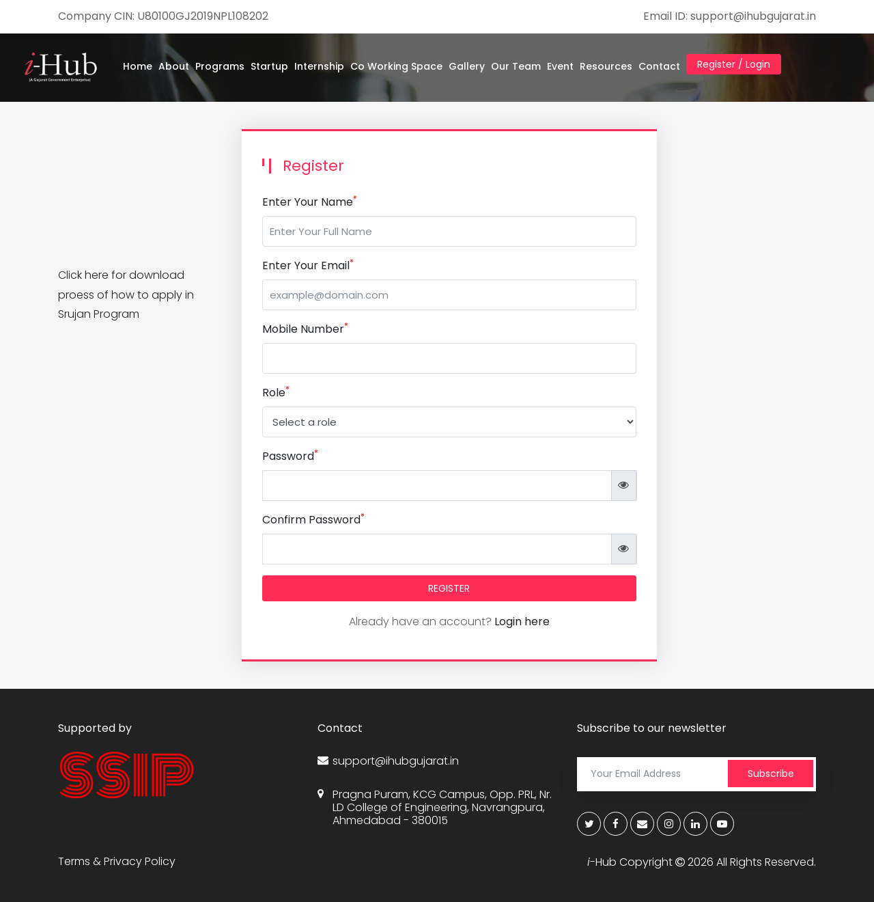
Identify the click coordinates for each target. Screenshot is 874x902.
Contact (659, 66)
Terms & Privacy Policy (116, 861)
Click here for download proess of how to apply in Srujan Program (126, 295)
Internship (319, 66)
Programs (219, 66)
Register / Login (733, 64)
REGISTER (449, 588)
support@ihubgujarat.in (388, 760)
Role (276, 392)
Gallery (467, 66)
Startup (269, 66)
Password (290, 456)
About (173, 66)
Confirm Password (313, 520)
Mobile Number (305, 329)
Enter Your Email (308, 265)
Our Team (516, 66)
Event (560, 66)
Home (137, 66)
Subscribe (771, 773)
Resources (606, 66)
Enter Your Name (309, 202)
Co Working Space (396, 66)
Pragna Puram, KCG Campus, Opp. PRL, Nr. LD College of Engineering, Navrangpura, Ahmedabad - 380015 (435, 808)
